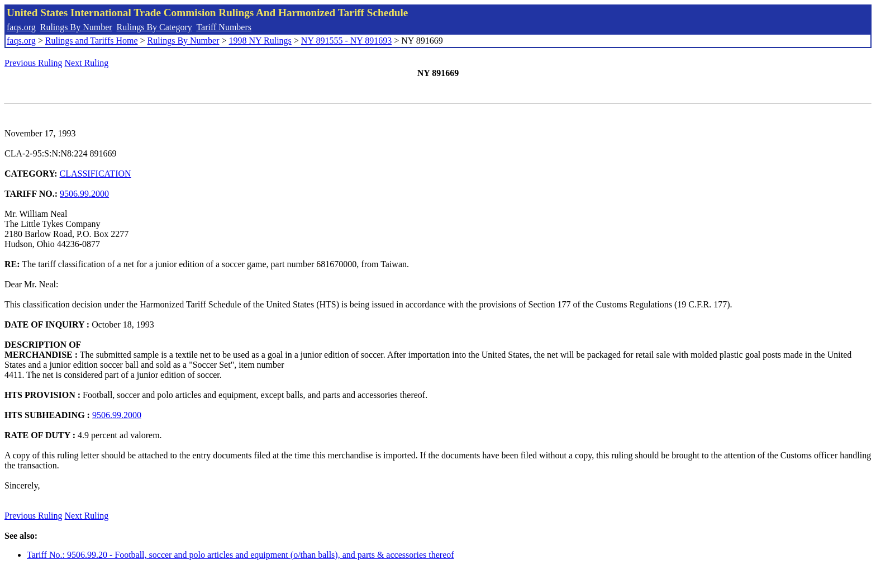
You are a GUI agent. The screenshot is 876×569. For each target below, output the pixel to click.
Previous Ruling (33, 63)
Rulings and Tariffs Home (91, 40)
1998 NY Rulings (260, 40)
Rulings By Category (154, 27)
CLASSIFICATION (95, 173)
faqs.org (21, 27)
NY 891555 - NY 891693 (346, 40)
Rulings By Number (76, 27)
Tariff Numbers (223, 27)
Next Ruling (87, 63)
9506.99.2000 (84, 193)
